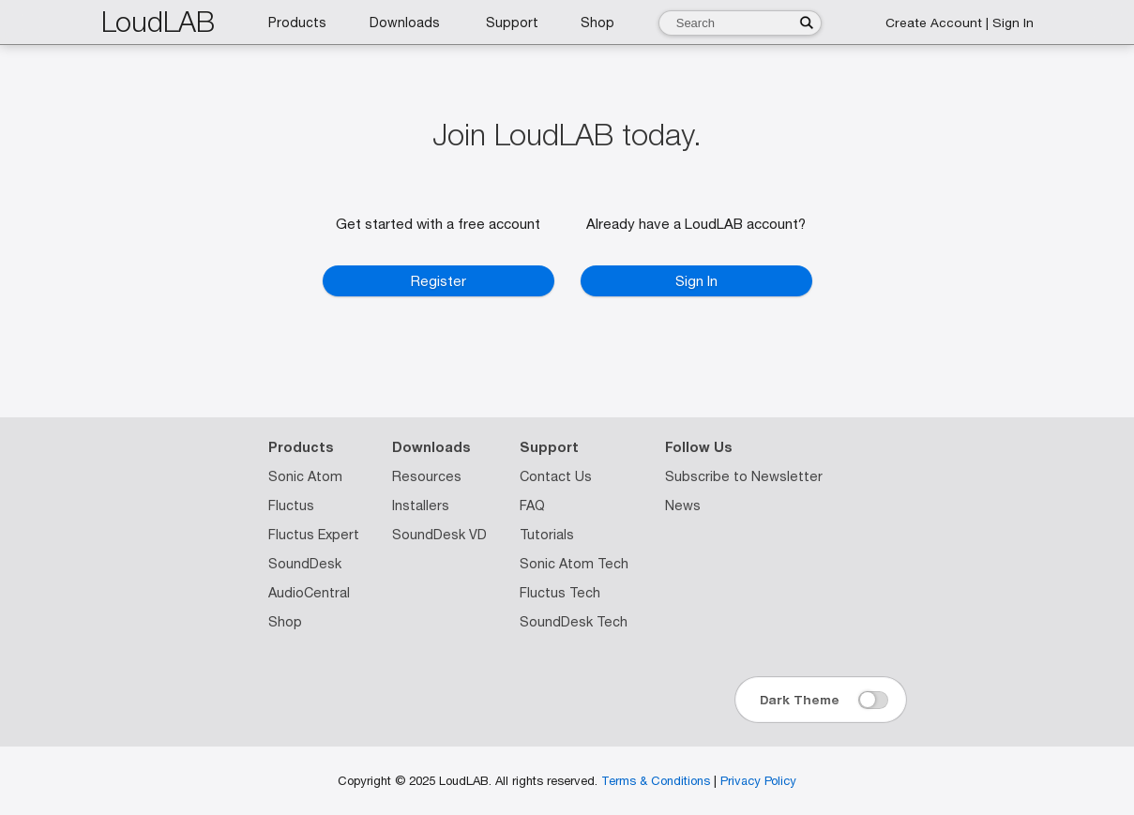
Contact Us (556, 476)
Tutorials (547, 534)
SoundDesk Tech (573, 621)
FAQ (532, 505)
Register (438, 281)
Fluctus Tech (560, 592)
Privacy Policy (758, 781)
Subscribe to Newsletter (744, 476)
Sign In (1013, 23)
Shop (285, 621)
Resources (426, 476)
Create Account (933, 23)
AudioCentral (309, 592)
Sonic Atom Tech (574, 563)
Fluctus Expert (313, 534)
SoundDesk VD (439, 534)
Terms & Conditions (655, 781)
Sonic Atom (305, 476)
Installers (420, 505)
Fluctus (291, 505)
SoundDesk (304, 563)
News (683, 505)
